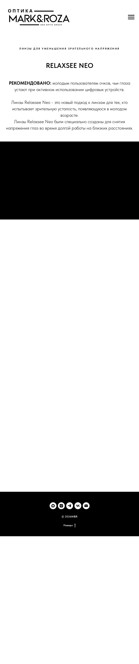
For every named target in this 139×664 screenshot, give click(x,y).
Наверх (69, 525)
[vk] (77, 505)
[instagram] (61, 505)
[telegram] (69, 505)
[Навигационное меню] (131, 17)
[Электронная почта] (86, 505)
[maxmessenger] (53, 505)
